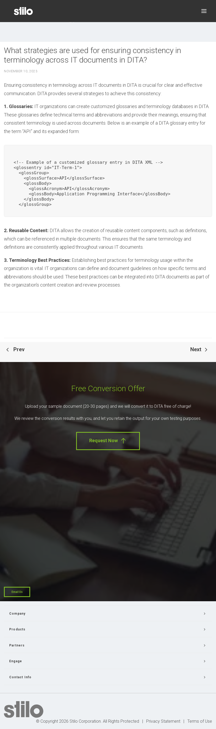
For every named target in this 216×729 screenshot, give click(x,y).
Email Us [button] (17, 591)
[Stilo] (23, 11)
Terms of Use (199, 721)
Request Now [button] (108, 440)
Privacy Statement (163, 721)
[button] (204, 11)
